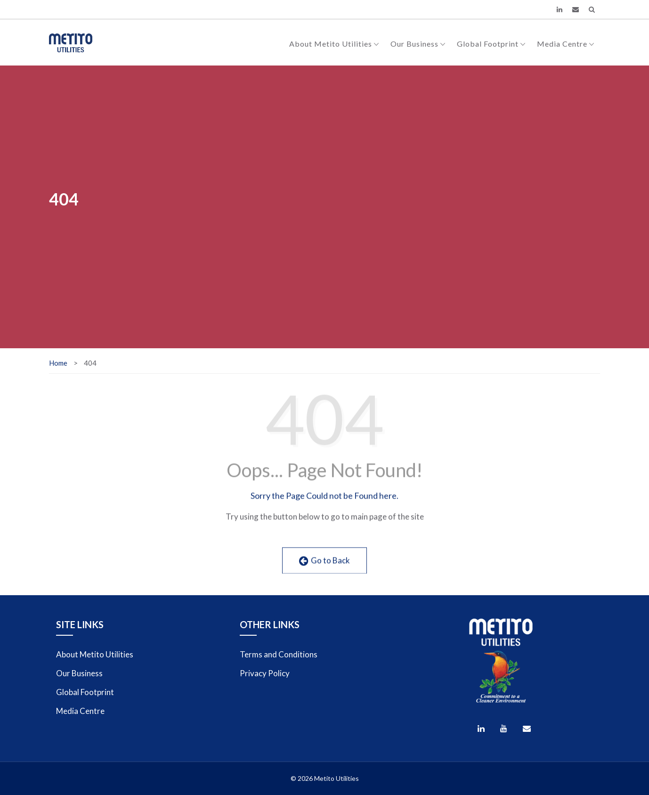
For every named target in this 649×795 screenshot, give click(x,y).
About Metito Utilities (334, 43)
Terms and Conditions (278, 654)
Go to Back (324, 568)
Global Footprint (491, 43)
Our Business (418, 43)
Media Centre (565, 43)
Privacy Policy (265, 673)
